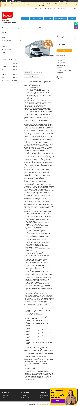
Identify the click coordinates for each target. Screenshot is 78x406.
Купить (64, 50)
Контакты (48, 18)
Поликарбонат (18, 27)
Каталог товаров (36, 18)
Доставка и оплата (60, 18)
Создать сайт (18, 1)
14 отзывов (64, 1)
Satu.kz (46, 403)
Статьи (3, 52)
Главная (25, 18)
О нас (3, 43)
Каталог (4, 37)
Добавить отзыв (71, 8)
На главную (5, 395)
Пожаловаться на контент (45, 404)
